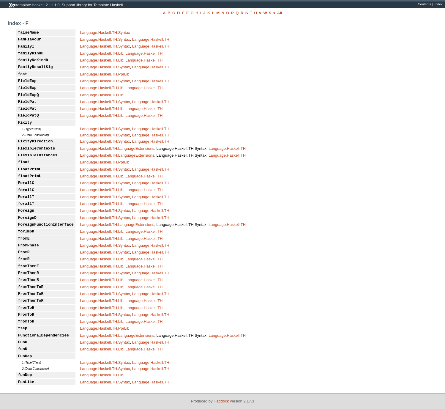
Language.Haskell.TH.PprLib (104, 74)
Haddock (221, 401)
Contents (424, 4)
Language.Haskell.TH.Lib (101, 53)
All (279, 13)
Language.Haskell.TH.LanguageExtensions (117, 148)
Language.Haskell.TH (150, 39)
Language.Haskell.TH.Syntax (105, 32)
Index (439, 4)
